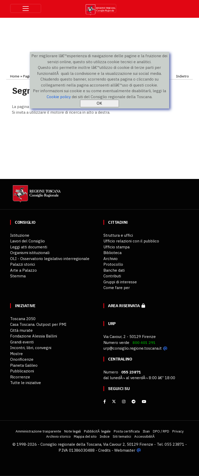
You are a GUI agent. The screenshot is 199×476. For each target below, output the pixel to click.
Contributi (112, 275)
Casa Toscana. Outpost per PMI (38, 324)
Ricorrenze (20, 376)
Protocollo (113, 264)
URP (112, 323)
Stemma (18, 275)
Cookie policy (59, 96)
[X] (114, 401)
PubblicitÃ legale (97, 431)
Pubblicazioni (22, 371)
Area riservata (126, 305)
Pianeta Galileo (24, 365)
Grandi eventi (22, 342)
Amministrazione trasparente (38, 431)
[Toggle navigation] (25, 8)
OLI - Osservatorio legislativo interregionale (49, 258)
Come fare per (116, 287)
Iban (146, 431)
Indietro (182, 76)
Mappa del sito (85, 436)
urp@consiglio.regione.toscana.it (132, 348)
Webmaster (124, 450)
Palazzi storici (22, 264)
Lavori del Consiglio (27, 241)
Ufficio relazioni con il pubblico (131, 241)
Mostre (16, 353)
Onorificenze (21, 359)
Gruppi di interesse (120, 281)
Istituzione (19, 235)
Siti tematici (122, 436)
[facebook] (104, 401)
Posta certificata (127, 431)
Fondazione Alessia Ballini (33, 336)
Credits (104, 450)
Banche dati (114, 270)
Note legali (72, 431)
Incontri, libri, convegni (30, 347)
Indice (105, 436)
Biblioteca (112, 252)
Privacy (178, 431)
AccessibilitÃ (144, 436)
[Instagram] (123, 401)
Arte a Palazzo (23, 270)
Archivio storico (58, 436)
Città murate (21, 330)
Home (14, 76)
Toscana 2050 (22, 318)
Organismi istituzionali (29, 252)
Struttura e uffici (118, 235)
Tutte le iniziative (25, 382)
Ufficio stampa (116, 246)
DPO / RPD (161, 431)
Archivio (110, 258)
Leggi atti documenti (28, 246)
